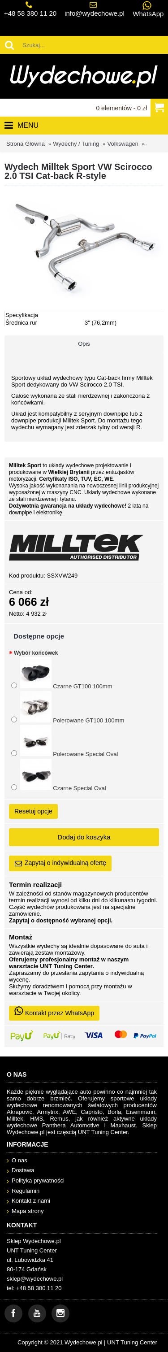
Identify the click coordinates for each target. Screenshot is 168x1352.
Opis (84, 343)
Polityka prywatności (36, 1181)
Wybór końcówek (36, 653)
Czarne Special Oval (58, 775)
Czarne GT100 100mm (61, 673)
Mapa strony (25, 1211)
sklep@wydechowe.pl (35, 1278)
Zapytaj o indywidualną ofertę (60, 863)
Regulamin (23, 1191)
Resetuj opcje (33, 811)
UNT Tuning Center (132, 1342)
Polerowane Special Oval (64, 741)
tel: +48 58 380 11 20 (34, 1288)
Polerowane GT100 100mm (67, 707)
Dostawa (20, 1170)
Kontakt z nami (28, 1201)
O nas (17, 1161)
